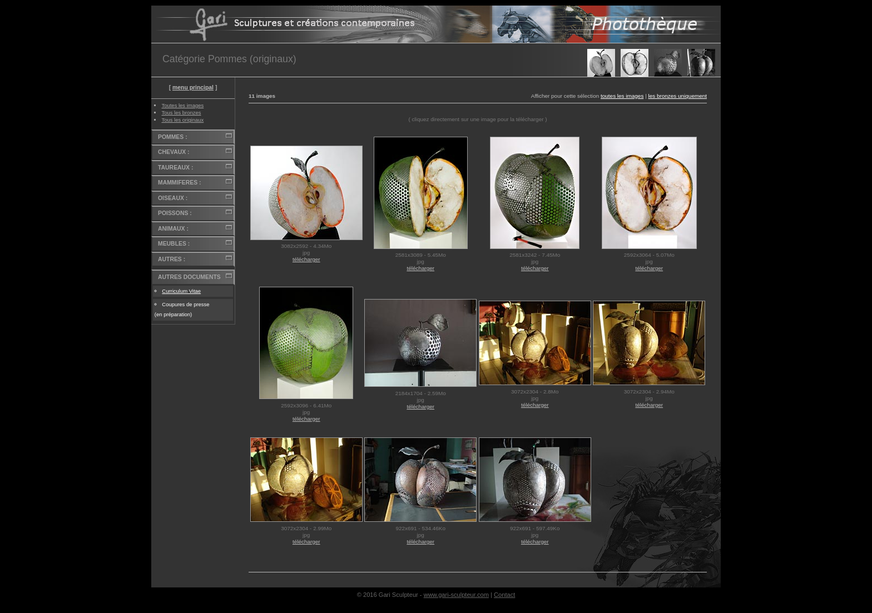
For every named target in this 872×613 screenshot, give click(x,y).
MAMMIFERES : (179, 183)
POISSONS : (175, 213)
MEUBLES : (174, 244)
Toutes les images (182, 105)
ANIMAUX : (173, 229)
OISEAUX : (172, 198)
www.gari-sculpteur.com (456, 594)
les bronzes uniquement (677, 96)
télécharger (306, 259)
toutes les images (622, 96)
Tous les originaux (182, 120)
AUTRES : (171, 259)
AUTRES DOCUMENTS (189, 277)
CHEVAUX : (173, 152)
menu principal (193, 87)
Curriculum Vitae (181, 291)
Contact (504, 594)
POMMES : (172, 137)
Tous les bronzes (181, 112)
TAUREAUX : (175, 168)
